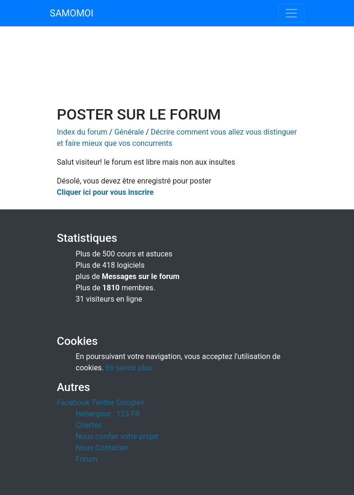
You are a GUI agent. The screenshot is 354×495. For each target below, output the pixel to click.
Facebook (73, 402)
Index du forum (82, 132)
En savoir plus (129, 367)
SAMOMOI (72, 13)
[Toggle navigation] (291, 13)
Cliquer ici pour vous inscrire (105, 192)
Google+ (130, 402)
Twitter (103, 402)
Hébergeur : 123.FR (108, 413)
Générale (129, 132)
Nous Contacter (102, 447)
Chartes (89, 425)
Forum (87, 459)
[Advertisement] (177, 71)
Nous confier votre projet (117, 436)
